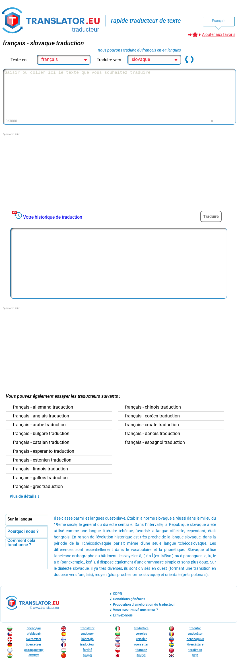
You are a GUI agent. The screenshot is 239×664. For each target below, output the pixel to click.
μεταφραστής (34, 650)
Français (218, 21)
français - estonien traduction (42, 460)
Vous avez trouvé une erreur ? (135, 610)
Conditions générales (129, 599)
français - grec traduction (38, 486)
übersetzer (33, 644)
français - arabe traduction (39, 424)
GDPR (117, 594)
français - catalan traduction (41, 442)
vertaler (141, 639)
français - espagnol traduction (155, 442)
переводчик (195, 639)
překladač (34, 634)
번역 (195, 655)
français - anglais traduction (41, 416)
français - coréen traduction (152, 416)
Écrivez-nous (123, 615)
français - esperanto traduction (43, 451)
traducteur (87, 644)
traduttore (141, 628)
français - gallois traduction (40, 477)
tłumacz (141, 650)
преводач (34, 628)
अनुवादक (33, 655)
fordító (87, 650)
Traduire (211, 216)
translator (87, 628)
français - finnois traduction (40, 469)
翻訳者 (141, 655)
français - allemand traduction (43, 407)
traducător (195, 634)
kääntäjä (87, 639)
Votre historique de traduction (52, 217)
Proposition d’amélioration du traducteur (144, 604)
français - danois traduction (152, 433)
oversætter (33, 639)
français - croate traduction (152, 424)
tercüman (195, 650)
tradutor (195, 628)
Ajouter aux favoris (218, 34)
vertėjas (141, 634)
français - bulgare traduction (41, 433)
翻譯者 (87, 655)
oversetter (141, 644)
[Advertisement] (45, 171)
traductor (87, 634)
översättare (195, 644)
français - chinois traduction (153, 407)
